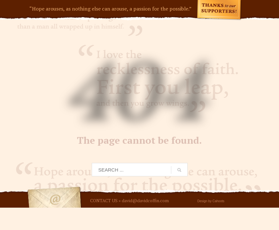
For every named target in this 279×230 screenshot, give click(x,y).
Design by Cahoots (211, 201)
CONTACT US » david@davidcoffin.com (129, 200)
